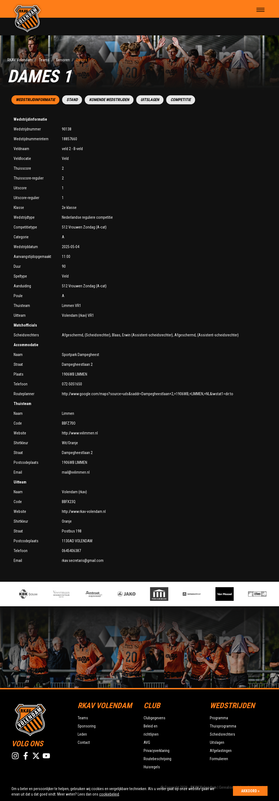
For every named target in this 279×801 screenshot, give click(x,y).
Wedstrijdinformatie (35, 100)
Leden (82, 734)
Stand (72, 100)
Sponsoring (87, 726)
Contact (84, 742)
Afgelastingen (221, 750)
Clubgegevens (154, 718)
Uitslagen (150, 100)
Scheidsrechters (222, 734)
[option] (99, 594)
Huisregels (152, 767)
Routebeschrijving (157, 759)
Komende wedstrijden (109, 100)
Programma (219, 718)
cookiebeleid (109, 794)
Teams (83, 718)
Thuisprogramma (223, 726)
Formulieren (219, 759)
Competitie (181, 100)
